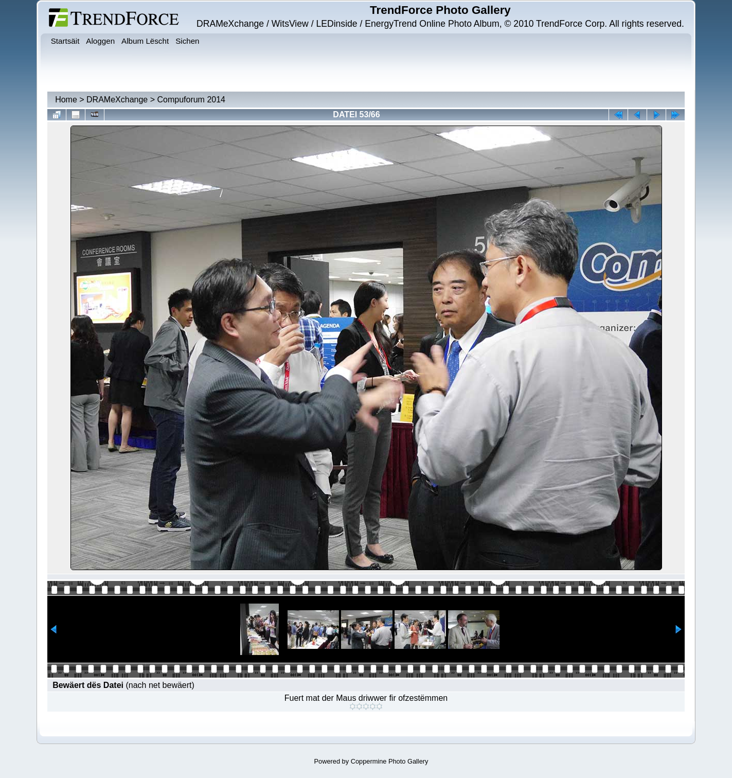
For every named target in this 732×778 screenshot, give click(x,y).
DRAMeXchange (117, 99)
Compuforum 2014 (191, 99)
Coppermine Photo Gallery (390, 761)
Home (66, 99)
